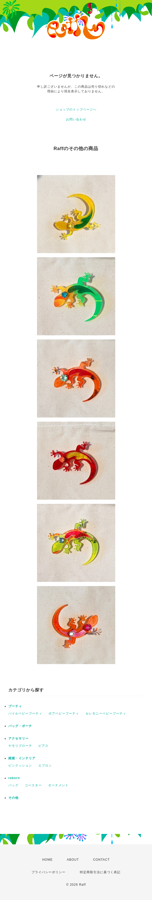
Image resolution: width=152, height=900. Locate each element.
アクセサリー (18, 738)
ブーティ (15, 706)
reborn (14, 778)
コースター (33, 785)
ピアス (43, 746)
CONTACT (101, 860)
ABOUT (73, 860)
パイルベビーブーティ (25, 713)
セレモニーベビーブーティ (106, 713)
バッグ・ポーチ (20, 726)
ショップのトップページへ (76, 109)
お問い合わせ (76, 119)
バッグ (13, 785)
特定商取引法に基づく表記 (100, 872)
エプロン (45, 765)
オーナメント (58, 785)
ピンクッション (20, 765)
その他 (13, 798)
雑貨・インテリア (21, 758)
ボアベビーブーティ (63, 713)
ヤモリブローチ (20, 746)
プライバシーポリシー (48, 872)
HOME (47, 860)
